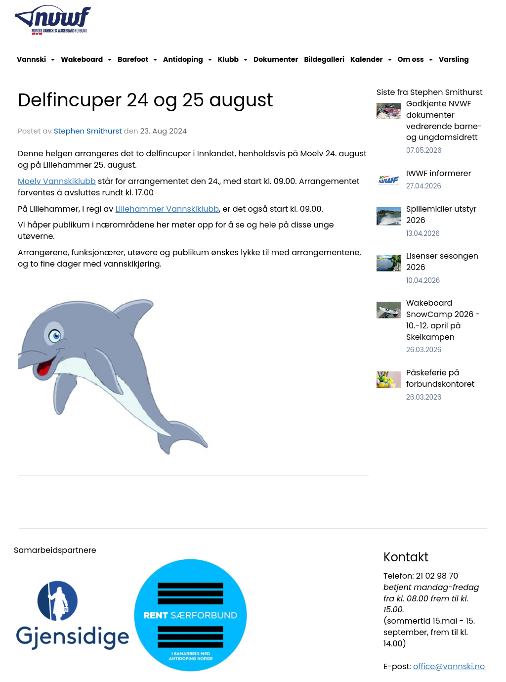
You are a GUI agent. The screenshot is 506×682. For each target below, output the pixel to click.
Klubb (233, 59)
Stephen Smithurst (88, 131)
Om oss (415, 59)
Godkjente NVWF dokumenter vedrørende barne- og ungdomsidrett (444, 120)
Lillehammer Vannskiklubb (167, 209)
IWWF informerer (438, 173)
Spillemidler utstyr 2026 (441, 214)
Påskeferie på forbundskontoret (440, 378)
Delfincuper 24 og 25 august (145, 100)
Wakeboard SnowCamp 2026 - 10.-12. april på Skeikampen (443, 320)
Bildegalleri (324, 59)
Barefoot (137, 59)
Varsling (454, 59)
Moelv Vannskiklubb (57, 181)
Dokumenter (275, 59)
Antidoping (187, 59)
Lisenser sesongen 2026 (442, 261)
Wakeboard (86, 59)
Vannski (36, 59)
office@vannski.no (449, 666)
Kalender (371, 59)
